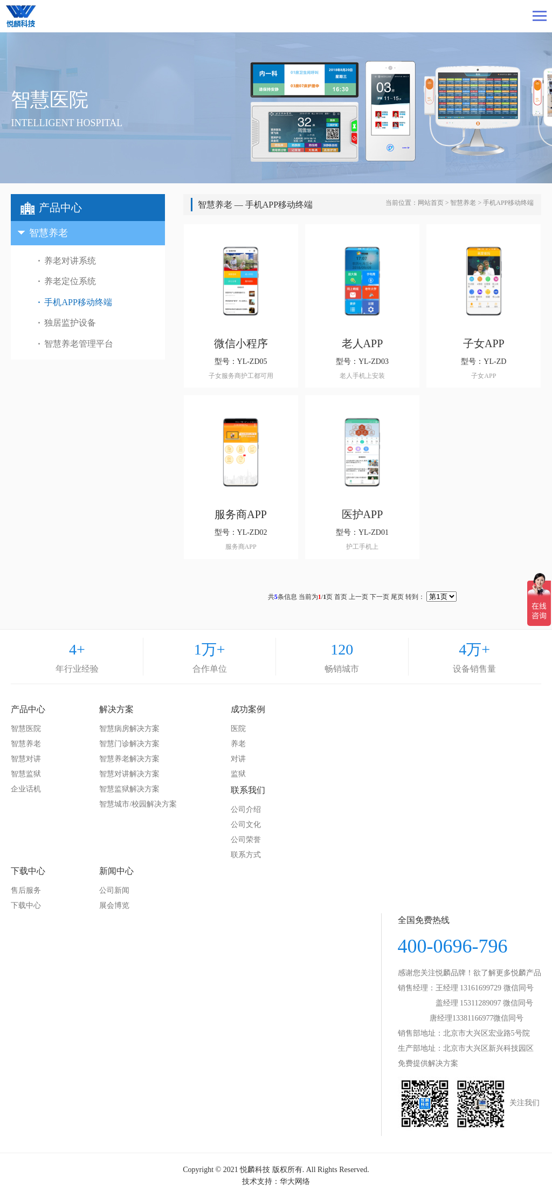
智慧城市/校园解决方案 (138, 804)
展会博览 (114, 905)
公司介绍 (246, 809)
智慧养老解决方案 (129, 759)
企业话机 (26, 789)
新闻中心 (116, 871)
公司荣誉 (246, 840)
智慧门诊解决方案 (129, 744)
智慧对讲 (26, 759)
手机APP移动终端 (78, 302)
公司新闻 (114, 890)
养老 (238, 744)
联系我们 (248, 790)
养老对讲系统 (70, 260)
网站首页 (431, 202)
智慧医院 (26, 729)
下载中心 (28, 871)
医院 (238, 729)
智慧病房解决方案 (129, 729)
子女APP (484, 343)
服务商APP (241, 514)
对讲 (238, 759)
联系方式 (246, 855)
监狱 (238, 774)
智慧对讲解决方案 (129, 774)
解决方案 (116, 709)
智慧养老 (463, 202)
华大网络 (295, 1181)
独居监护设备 (70, 322)
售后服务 (26, 890)
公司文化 (246, 825)
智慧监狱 (26, 774)
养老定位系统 (70, 281)
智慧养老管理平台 (78, 343)
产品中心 (28, 709)
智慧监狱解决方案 (129, 789)
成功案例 (248, 709)
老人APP (362, 343)
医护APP (362, 514)
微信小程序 (241, 343)
